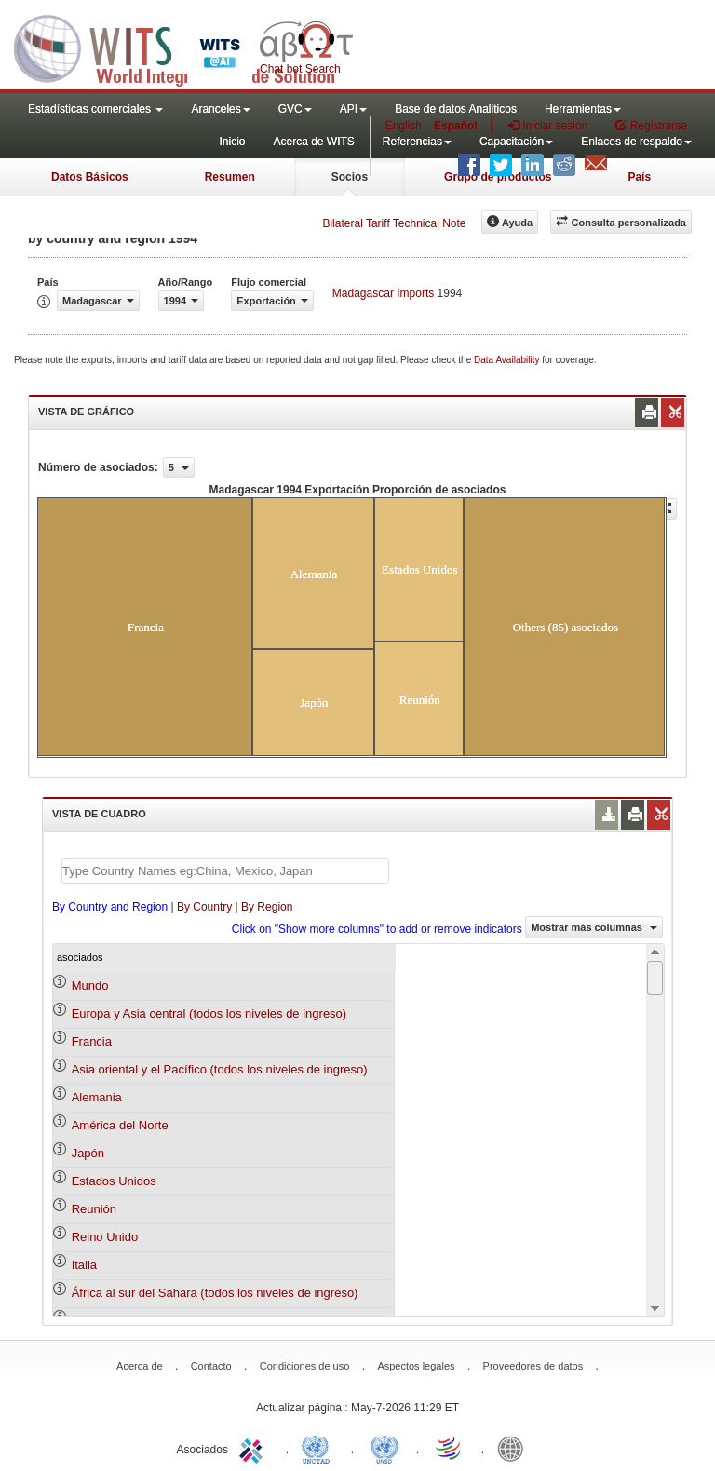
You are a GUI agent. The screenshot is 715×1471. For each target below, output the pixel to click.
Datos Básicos (89, 176)
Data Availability (508, 360)
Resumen (230, 176)
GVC (295, 108)
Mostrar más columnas (594, 927)
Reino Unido (105, 1237)
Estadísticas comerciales (95, 108)
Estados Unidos (114, 1181)
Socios (349, 176)
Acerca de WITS (313, 141)
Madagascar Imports (383, 293)
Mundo (90, 985)
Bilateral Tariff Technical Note (393, 223)
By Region (266, 906)
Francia (92, 1041)
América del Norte (120, 1125)
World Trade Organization (449, 1447)
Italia (84, 1265)
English (403, 125)
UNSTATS (384, 1447)
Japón (88, 1153)
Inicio (232, 141)
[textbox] (225, 871)
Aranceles (220, 108)
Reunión (94, 1209)
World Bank (514, 1447)
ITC (254, 1447)
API (353, 108)
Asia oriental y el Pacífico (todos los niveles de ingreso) (220, 1069)
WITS (186, 46)
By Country (204, 906)
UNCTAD (319, 1447)
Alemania (97, 1097)
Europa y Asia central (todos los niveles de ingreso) (209, 1013)
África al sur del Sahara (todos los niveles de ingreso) (215, 1293)
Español (456, 125)
